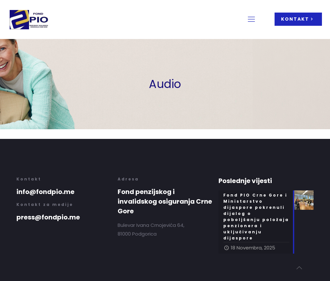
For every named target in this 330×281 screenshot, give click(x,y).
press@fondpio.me (48, 217)
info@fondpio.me (45, 191)
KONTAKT (298, 19)
